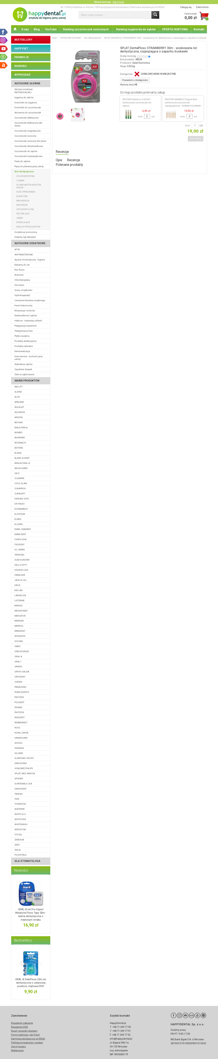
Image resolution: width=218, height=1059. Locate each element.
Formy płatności (19, 1034)
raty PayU (34, 1034)
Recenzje (62, 152)
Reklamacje (17, 1050)
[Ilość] (195, 125)
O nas (25, 29)
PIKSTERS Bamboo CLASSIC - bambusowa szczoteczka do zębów (136, 102)
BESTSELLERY (23, 39)
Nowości (21, 870)
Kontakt (199, 29)
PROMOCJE (21, 57)
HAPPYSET (21, 48)
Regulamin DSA (19, 1027)
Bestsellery (23, 940)
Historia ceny (128, 84)
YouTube (51, 29)
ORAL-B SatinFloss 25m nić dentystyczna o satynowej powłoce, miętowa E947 (30, 983)
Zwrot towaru (18, 1046)
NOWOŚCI (20, 66)
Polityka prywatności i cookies (27, 1042)
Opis (59, 160)
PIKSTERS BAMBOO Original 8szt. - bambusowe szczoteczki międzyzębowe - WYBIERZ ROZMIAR (183, 102)
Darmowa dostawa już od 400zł (28, 1038)
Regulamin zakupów (22, 1023)
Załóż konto (202, 7)
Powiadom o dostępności (135, 80)
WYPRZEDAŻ (22, 74)
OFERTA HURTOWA (175, 29)
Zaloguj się (185, 7)
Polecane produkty (69, 165)
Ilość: (188, 125)
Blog (37, 29)
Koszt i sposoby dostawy (24, 1031)
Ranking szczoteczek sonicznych (86, 29)
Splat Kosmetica (141, 62)
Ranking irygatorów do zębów (135, 29)
